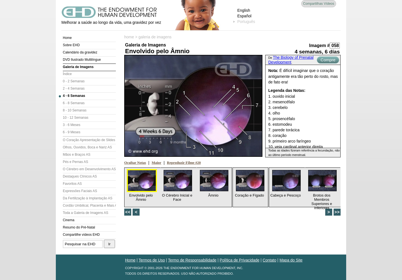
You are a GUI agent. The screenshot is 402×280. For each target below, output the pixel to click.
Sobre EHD (71, 45)
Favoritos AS (72, 184)
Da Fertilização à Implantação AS (87, 198)
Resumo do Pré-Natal (79, 227)
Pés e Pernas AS (75, 162)
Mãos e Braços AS (76, 155)
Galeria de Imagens (78, 67)
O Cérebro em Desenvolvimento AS (89, 169)
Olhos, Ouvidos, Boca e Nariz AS (87, 147)
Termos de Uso (152, 260)
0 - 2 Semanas (74, 81)
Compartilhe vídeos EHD (81, 235)
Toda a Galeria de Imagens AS (85, 213)
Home (67, 38)
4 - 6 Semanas (74, 96)
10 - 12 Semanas (75, 118)
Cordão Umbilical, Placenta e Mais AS (89, 205)
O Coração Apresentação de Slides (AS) (89, 140)
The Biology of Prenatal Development (291, 59)
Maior (156, 162)
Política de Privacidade (239, 260)
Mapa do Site (291, 260)
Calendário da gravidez (80, 52)
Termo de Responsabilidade (192, 260)
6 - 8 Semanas (74, 103)
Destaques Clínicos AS (80, 176)
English (243, 10)
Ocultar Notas (135, 162)
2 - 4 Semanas (74, 88)
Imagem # (319, 45)
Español (244, 16)
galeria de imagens (154, 37)
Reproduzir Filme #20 (184, 162)
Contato (269, 260)
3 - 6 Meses (71, 125)
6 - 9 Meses (71, 132)
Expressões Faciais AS (80, 191)
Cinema (68, 220)
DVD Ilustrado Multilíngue (82, 60)
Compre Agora (327, 60)
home (129, 37)
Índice (67, 74)
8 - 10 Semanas (75, 110)
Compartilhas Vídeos (318, 4)
